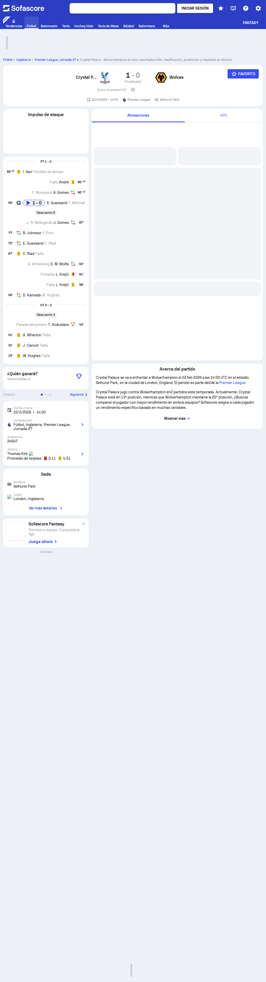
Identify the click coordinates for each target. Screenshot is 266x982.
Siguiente (79, 395)
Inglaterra (23, 60)
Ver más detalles (46, 508)
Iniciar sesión (195, 8)
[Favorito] (243, 74)
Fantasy (251, 23)
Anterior (9, 394)
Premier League (55, 60)
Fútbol (7, 60)
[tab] (177, 115)
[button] (42, 395)
